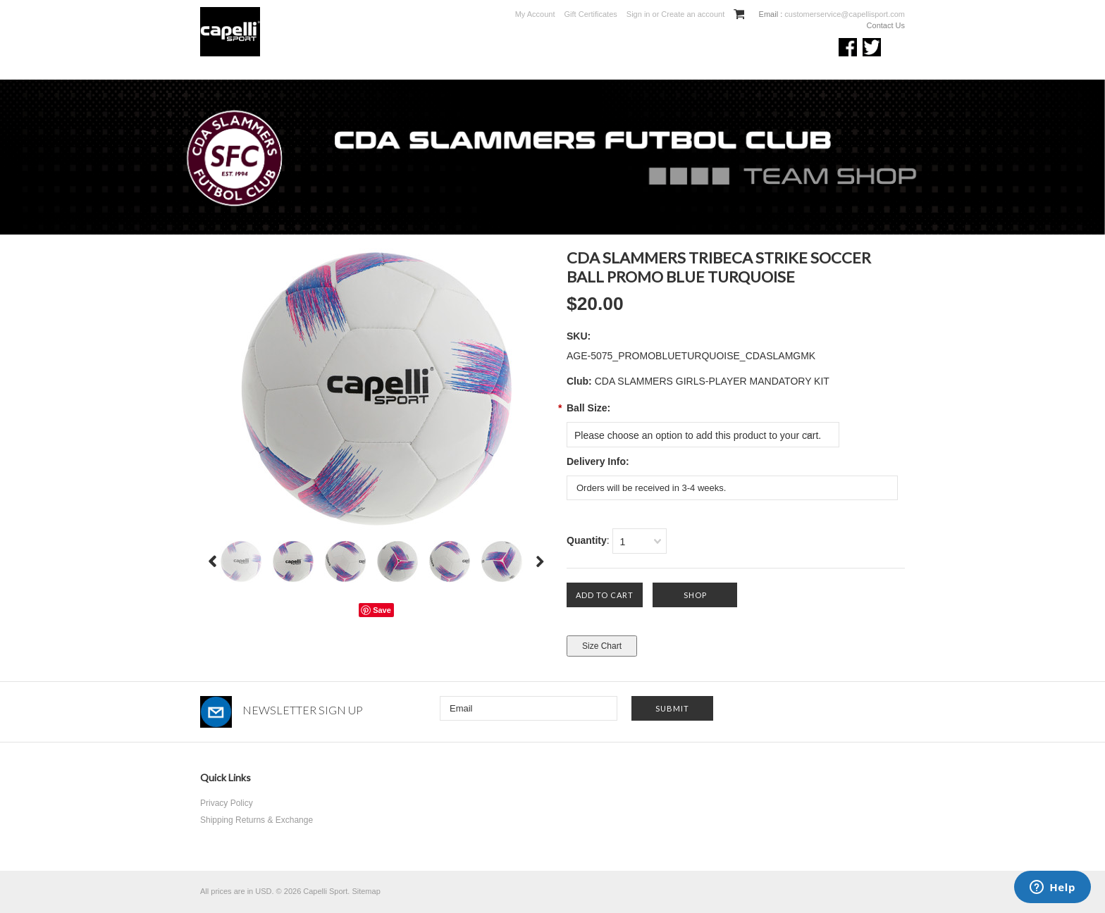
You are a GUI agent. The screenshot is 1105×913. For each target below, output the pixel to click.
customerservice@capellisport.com (843, 14)
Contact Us (886, 25)
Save (382, 610)
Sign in (638, 14)
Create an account (692, 14)
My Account (535, 14)
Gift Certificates (590, 14)
